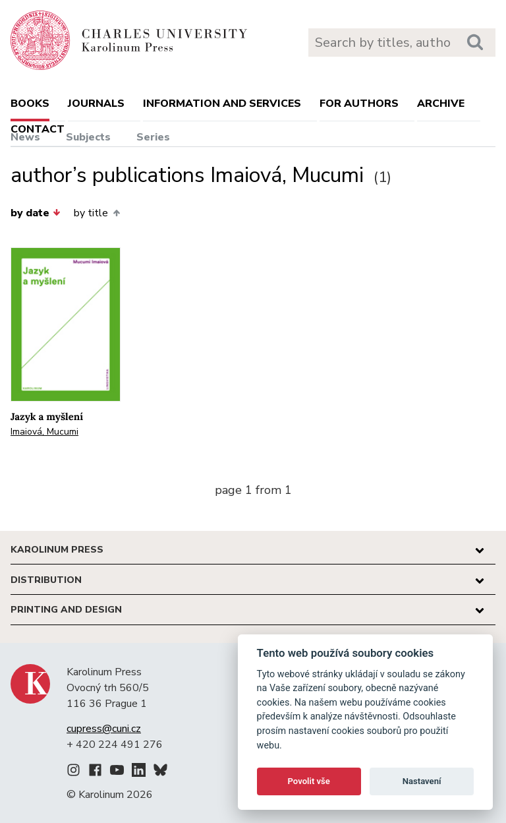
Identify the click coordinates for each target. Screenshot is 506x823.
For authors (359, 103)
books (30, 103)
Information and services (222, 103)
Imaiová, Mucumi (44, 431)
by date (36, 213)
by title (96, 213)
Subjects (88, 137)
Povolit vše (309, 781)
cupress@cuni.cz (104, 728)
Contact (38, 129)
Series (153, 137)
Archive (440, 103)
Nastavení (422, 781)
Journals (96, 103)
